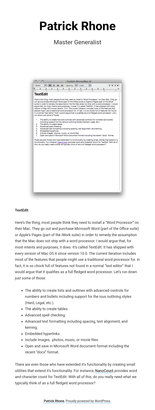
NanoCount (104, 371)
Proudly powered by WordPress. (88, 401)
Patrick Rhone (77, 26)
